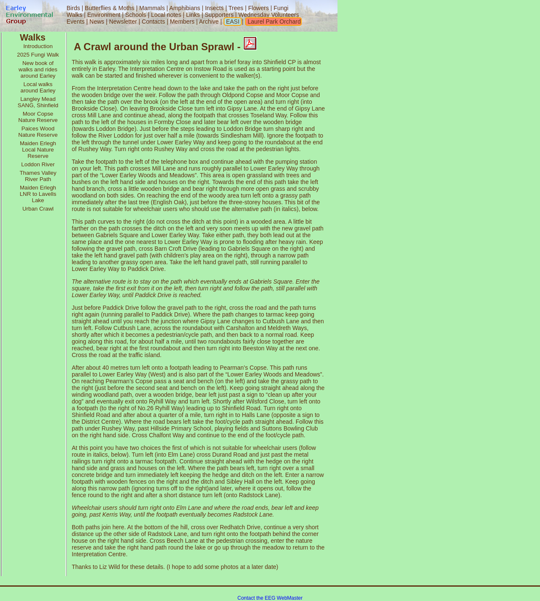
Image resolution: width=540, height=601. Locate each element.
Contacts (153, 21)
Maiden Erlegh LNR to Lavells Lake (38, 193)
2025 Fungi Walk (38, 54)
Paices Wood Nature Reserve (37, 131)
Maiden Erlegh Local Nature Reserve (38, 149)
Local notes (166, 14)
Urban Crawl (38, 209)
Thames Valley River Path (37, 176)
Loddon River (37, 164)
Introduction (38, 46)
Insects (214, 8)
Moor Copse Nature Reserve (37, 117)
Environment (104, 14)
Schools (135, 14)
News (96, 21)
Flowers (258, 8)
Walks (75, 14)
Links (193, 14)
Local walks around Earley (38, 87)
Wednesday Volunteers (268, 14)
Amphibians (184, 8)
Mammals (152, 8)
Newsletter (123, 21)
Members (183, 21)
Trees (235, 8)
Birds (73, 8)
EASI (232, 21)
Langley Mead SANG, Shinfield (38, 102)
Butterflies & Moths (110, 8)
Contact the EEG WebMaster (270, 598)
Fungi (281, 8)
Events (76, 21)
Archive (210, 21)
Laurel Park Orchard (273, 21)
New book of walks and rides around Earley (38, 69)
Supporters (219, 14)
